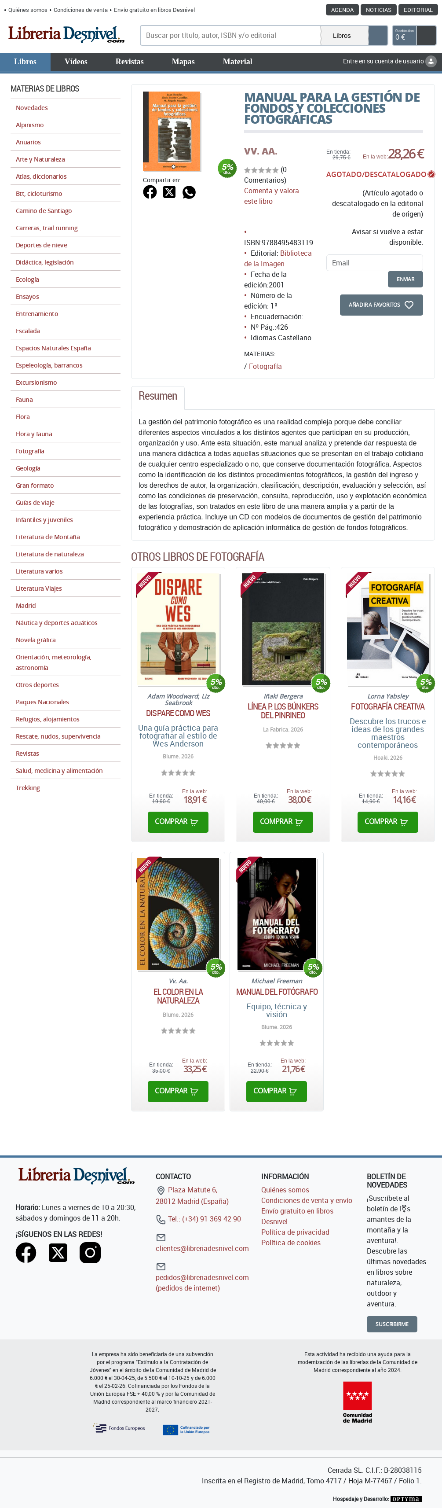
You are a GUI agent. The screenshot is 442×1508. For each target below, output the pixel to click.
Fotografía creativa (387, 706)
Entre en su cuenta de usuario (390, 61)
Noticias (378, 10)
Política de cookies (291, 1242)
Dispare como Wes (178, 713)
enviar (405, 279)
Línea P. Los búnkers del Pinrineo (283, 711)
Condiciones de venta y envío (306, 1200)
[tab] (158, 398)
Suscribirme (392, 1324)
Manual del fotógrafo (277, 991)
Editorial (418, 10)
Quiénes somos (27, 10)
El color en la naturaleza (178, 996)
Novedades (31, 107)
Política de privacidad (295, 1232)
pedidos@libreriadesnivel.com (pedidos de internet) (202, 1277)
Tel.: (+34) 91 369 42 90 (198, 1219)
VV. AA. (261, 151)
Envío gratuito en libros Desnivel (154, 10)
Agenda (342, 10)
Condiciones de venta (81, 10)
